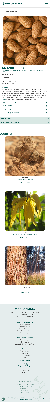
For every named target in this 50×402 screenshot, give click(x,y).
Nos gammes (25, 342)
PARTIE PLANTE (8, 106)
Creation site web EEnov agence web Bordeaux (25, 398)
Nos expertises (25, 327)
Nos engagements (25, 325)
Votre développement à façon (25, 344)
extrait (4, 99)
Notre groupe (25, 355)
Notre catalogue (25, 340)
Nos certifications (25, 329)
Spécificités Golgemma (10, 102)
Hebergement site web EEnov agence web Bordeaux (33, 398)
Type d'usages (6, 118)
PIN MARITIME (25, 287)
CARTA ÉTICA (25, 391)
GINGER (25, 178)
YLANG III (25, 232)
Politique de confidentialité (25, 384)
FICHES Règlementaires (11, 113)
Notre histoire (25, 333)
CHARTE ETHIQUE (25, 388)
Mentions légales (25, 382)
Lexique (25, 372)
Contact (25, 353)
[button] (25, 102)
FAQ (25, 357)
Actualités (25, 370)
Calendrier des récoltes (10, 122)
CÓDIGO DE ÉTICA (25, 393)
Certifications (7, 109)
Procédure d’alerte (25, 386)
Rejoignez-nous (25, 351)
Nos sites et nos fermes (25, 331)
